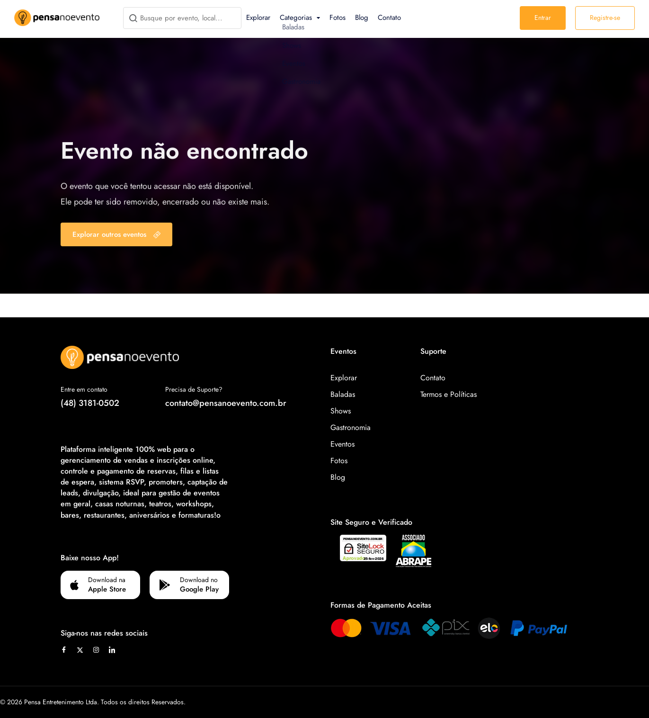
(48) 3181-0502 (90, 403)
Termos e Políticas (448, 394)
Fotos (337, 17)
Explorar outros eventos (116, 234)
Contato (389, 17)
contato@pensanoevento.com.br (225, 403)
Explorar (258, 17)
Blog (361, 17)
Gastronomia (350, 427)
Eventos (342, 444)
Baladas (342, 394)
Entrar (542, 17)
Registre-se (605, 17)
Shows (340, 410)
